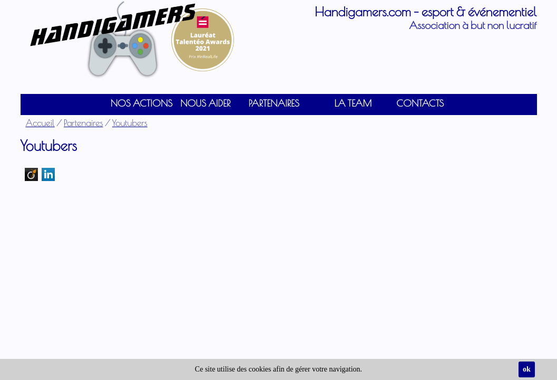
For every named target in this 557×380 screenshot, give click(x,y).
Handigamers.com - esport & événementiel (425, 11)
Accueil (40, 123)
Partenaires (83, 123)
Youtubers (130, 123)
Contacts (420, 103)
